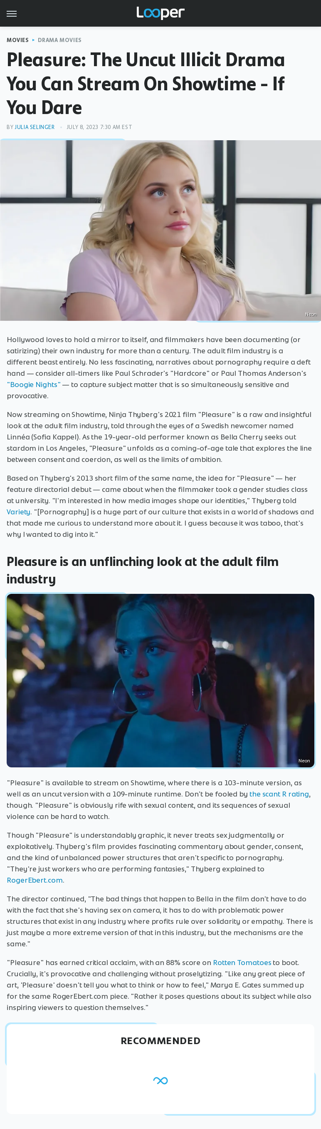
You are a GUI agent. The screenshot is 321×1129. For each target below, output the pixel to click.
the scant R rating (279, 794)
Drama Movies (60, 40)
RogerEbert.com (35, 880)
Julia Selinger (34, 127)
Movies (18, 40)
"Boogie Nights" (34, 385)
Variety (18, 512)
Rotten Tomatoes (242, 963)
